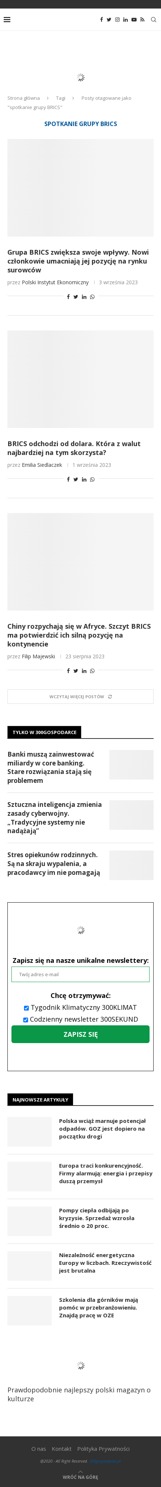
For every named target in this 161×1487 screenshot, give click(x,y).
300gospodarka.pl (105, 1461)
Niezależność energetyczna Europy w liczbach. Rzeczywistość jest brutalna (105, 1262)
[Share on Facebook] (68, 296)
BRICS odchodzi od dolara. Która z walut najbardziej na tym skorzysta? (74, 448)
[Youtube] (134, 19)
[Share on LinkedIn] (84, 296)
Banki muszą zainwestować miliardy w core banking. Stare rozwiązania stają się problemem (50, 767)
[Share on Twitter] (75, 296)
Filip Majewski (38, 656)
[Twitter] (109, 19)
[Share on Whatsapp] (92, 296)
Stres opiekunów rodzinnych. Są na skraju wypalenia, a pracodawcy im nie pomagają (53, 864)
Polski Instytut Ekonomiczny (55, 282)
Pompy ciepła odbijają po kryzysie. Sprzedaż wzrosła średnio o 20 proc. (96, 1217)
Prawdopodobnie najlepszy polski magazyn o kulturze (79, 1375)
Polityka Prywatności (103, 1448)
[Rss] (142, 19)
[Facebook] (101, 19)
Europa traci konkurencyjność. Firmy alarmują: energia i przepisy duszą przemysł (106, 1173)
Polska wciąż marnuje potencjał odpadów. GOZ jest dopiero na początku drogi (102, 1128)
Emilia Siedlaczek (42, 464)
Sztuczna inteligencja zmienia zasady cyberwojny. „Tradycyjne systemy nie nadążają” (54, 817)
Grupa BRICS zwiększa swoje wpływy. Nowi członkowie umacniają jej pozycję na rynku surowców (78, 261)
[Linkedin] (125, 19)
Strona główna (23, 98)
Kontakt (62, 1448)
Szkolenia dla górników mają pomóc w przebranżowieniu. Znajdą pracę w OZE (98, 1307)
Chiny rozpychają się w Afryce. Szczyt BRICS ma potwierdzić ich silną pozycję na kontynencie (79, 635)
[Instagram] (117, 19)
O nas (38, 1448)
